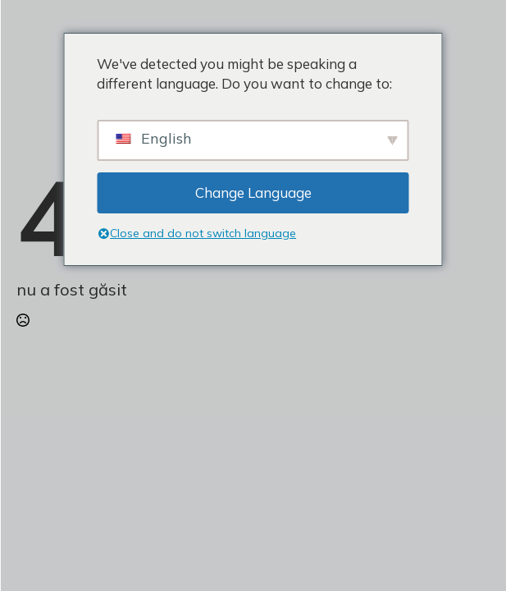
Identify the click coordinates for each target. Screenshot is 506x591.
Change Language (253, 192)
